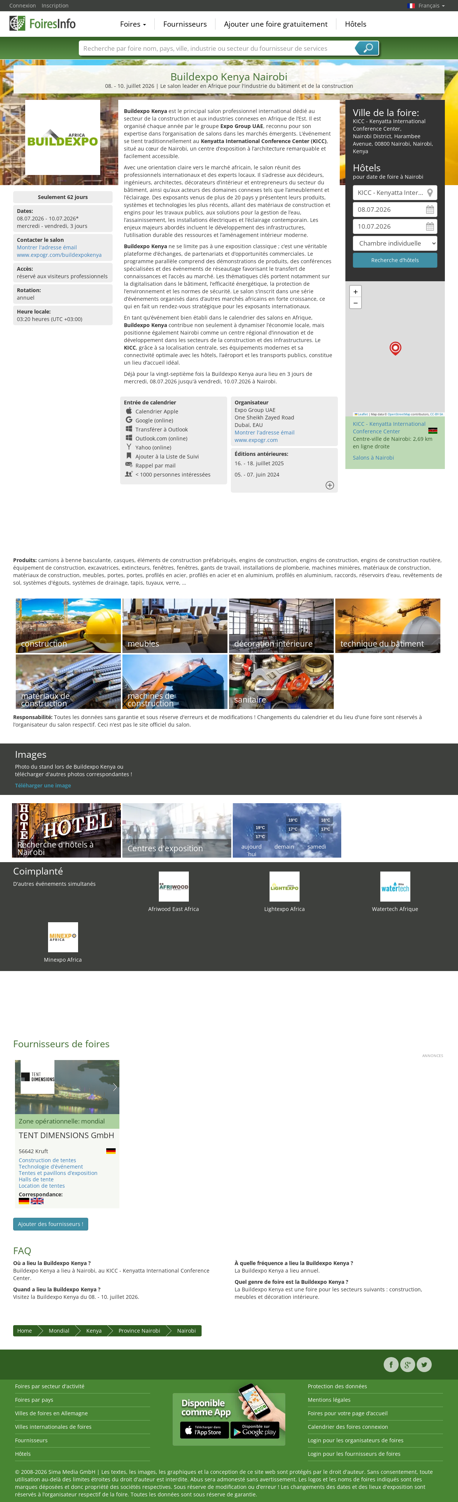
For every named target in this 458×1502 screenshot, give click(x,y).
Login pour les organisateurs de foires (356, 1440)
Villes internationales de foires (53, 1426)
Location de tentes (42, 1185)
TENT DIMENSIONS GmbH (66, 1135)
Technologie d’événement (51, 1166)
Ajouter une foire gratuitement (276, 24)
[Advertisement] (229, 532)
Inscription (55, 5)
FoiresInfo (46, 23)
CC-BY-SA (436, 414)
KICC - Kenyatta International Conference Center (389, 427)
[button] (395, 348)
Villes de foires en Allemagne (51, 1413)
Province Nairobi (139, 1330)
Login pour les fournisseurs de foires (354, 1453)
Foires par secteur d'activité (49, 1386)
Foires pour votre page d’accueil (348, 1413)
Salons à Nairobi (373, 457)
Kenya (94, 1330)
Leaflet (361, 414)
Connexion (22, 5)
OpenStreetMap (399, 414)
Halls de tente (36, 1179)
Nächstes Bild (115, 1087)
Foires (133, 24)
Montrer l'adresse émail (47, 247)
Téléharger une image (43, 785)
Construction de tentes (47, 1160)
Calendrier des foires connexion (348, 1426)
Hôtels (355, 24)
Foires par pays (34, 1399)
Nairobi (186, 1330)
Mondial (59, 1330)
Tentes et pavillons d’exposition (58, 1172)
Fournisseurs (185, 24)
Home (24, 1330)
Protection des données (337, 1386)
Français (432, 5)
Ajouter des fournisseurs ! (50, 1224)
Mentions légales (329, 1399)
